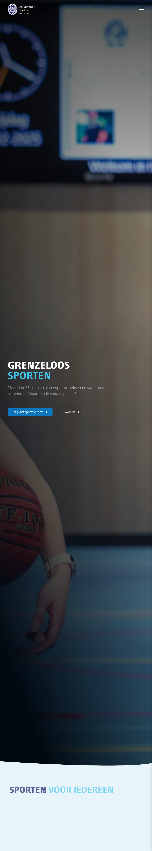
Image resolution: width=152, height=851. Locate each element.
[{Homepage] (21, 9)
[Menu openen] (141, 8)
